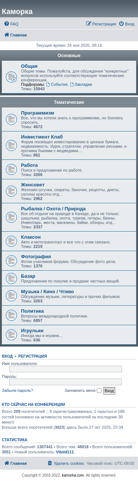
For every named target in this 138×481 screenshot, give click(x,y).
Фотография (36, 256)
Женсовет (33, 184)
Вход (7, 356)
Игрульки (32, 330)
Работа (29, 165)
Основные (68, 55)
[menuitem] (11, 24)
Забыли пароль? (17, 390)
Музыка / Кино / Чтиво (47, 291)
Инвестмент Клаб (42, 137)
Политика (32, 311)
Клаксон (31, 237)
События (56, 84)
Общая (29, 66)
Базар (28, 276)
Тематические (69, 102)
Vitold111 (65, 452)
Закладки (81, 84)
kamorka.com (73, 475)
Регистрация (32, 356)
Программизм (37, 113)
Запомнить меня (82, 390)
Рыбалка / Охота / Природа (53, 208)
